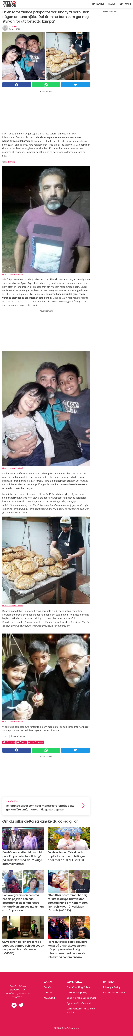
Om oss (48, 987)
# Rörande (9, 742)
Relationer (125, 3)
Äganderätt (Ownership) (81, 1003)
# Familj (21, 742)
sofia (14, 26)
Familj (111, 3)
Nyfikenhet (98, 3)
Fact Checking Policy (78, 987)
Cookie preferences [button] (114, 992)
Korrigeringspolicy (77, 992)
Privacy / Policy (111, 987)
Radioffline (10, 161)
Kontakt (47, 992)
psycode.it (49, 998)
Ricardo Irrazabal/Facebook (12, 274)
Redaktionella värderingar (81, 998)
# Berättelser (36, 742)
